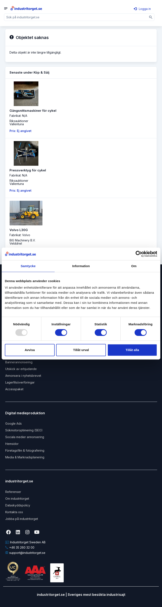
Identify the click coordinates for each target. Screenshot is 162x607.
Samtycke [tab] (28, 266)
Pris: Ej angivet (20, 131)
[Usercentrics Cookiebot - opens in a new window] (138, 254)
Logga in (142, 9)
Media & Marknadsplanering (24, 457)
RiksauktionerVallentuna (18, 122)
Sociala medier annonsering (24, 437)
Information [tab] (81, 266)
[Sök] (151, 17)
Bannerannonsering (18, 362)
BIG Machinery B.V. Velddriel (22, 241)
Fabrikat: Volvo (19, 235)
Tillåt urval (81, 350)
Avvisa (30, 350)
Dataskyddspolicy (17, 505)
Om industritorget (17, 498)
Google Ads (13, 423)
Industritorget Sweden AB (25, 542)
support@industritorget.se (25, 553)
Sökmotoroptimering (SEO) (24, 430)
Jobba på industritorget (21, 519)
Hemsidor (12, 443)
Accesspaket (14, 389)
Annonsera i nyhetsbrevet (23, 375)
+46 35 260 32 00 (19, 547)
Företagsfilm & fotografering (24, 450)
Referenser (13, 492)
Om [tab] (133, 266)
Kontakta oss (14, 512)
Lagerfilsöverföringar (20, 382)
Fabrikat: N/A (18, 115)
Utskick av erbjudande (21, 369)
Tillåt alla (132, 350)
